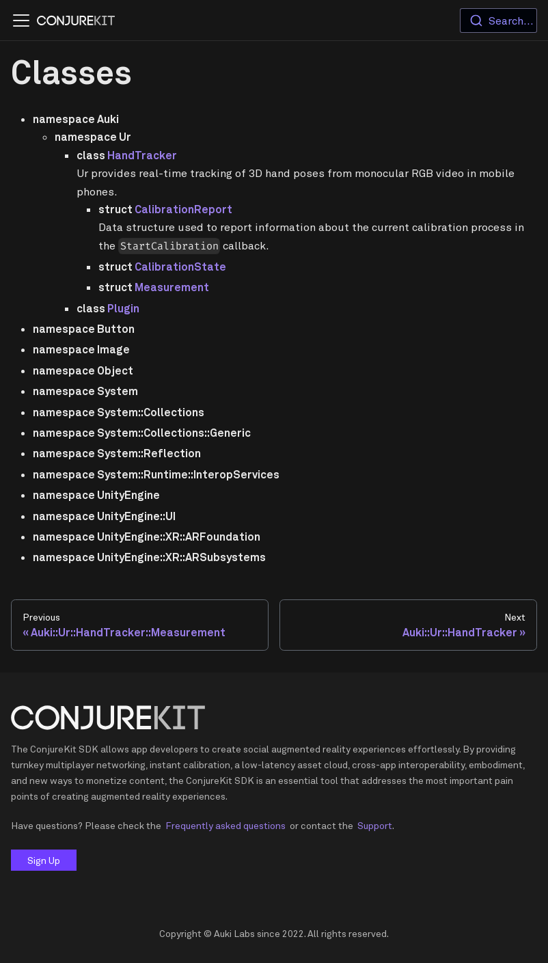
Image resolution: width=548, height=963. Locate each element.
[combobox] (498, 20)
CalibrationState (180, 266)
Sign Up (43, 860)
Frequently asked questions (225, 825)
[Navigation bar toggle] (21, 20)
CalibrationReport (183, 209)
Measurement (172, 287)
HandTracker (142, 155)
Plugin (123, 308)
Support (374, 825)
